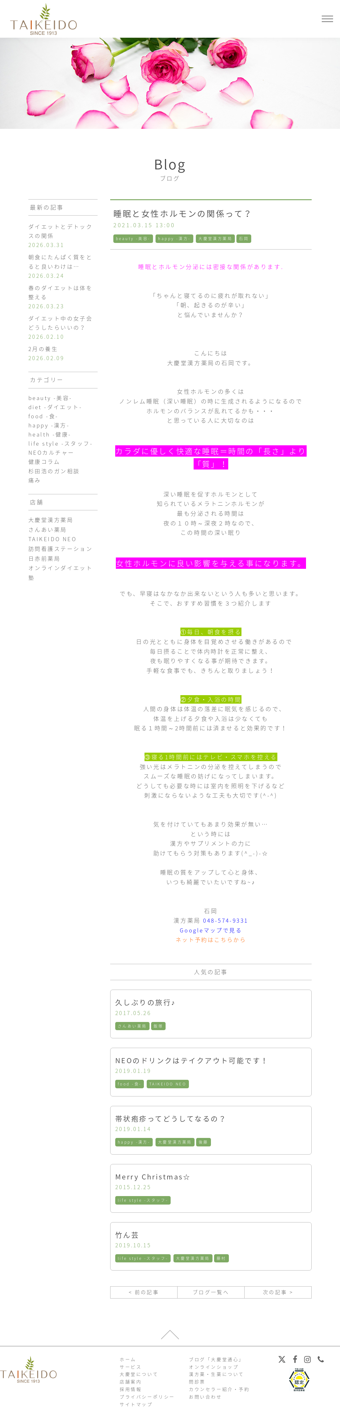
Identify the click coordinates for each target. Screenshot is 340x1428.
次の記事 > (278, 1295)
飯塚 (159, 1026)
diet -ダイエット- (56, 414)
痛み (35, 490)
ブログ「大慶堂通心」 (216, 1362)
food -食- (130, 1085)
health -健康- (51, 442)
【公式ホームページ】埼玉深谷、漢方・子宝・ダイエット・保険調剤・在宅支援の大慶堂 (43, 19)
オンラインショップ (214, 1370)
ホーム (128, 1362)
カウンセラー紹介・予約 (219, 1392)
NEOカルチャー (52, 462)
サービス (131, 1370)
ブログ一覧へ (210, 1295)
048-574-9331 (225, 920)
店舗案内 (131, 1385)
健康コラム (45, 471)
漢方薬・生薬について (216, 1378)
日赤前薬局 (45, 569)
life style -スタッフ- (143, 1202)
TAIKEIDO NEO (168, 1085)
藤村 (223, 1261)
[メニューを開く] (327, 19)
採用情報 (131, 1392)
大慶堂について (139, 1378)
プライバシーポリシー (147, 1400)
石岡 (245, 238)
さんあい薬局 (132, 1026)
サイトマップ (136, 1407)
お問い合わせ (205, 1400)
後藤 (204, 1143)
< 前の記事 (144, 1295)
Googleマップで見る (211, 930)
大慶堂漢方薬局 (217, 238)
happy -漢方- (175, 238)
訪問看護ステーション (62, 560)
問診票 (197, 1385)
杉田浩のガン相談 (55, 481)
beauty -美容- (133, 238)
